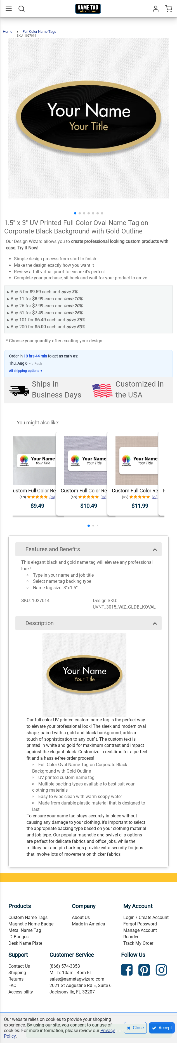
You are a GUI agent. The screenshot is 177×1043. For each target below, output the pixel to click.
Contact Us (19, 966)
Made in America (88, 924)
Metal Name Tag (24, 930)
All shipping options (26, 371)
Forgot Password (140, 924)
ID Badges (18, 936)
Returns (15, 979)
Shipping (17, 972)
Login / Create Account (146, 917)
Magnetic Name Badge (30, 924)
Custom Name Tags (28, 917)
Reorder (130, 936)
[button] (75, 213)
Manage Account (140, 930)
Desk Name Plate (25, 943)
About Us (81, 917)
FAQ (12, 985)
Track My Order (138, 943)
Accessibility (20, 992)
